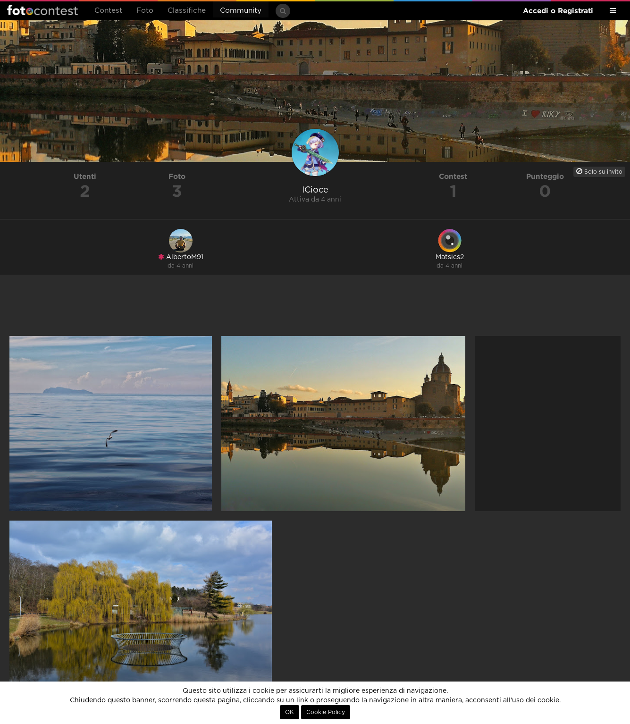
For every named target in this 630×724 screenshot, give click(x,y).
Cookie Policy (325, 712)
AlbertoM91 (180, 257)
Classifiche (187, 10)
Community (240, 10)
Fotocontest (42, 10)
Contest (108, 10)
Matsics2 (450, 257)
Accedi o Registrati (558, 11)
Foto (144, 10)
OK (289, 712)
